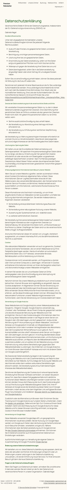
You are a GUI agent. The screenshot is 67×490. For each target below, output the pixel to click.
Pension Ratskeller (7, 4)
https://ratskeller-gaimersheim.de (55, 483)
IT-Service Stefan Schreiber (27, 487)
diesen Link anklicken (16, 403)
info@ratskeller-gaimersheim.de (55, 481)
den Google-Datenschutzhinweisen (22, 430)
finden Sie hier (41, 442)
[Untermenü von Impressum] (63, 6)
